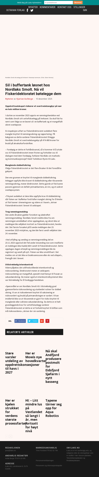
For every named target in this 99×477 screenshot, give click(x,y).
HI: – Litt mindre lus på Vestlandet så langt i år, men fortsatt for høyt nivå (33, 415)
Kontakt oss (64, 7)
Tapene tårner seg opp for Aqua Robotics (53, 408)
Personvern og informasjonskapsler (49, 465)
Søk (85, 10)
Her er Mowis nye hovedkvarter (36, 357)
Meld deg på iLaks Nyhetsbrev (29, 3)
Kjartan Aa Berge (25, 99)
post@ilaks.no (10, 450)
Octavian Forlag (15, 10)
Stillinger (79, 7)
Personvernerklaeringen (45, 460)
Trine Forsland (41, 450)
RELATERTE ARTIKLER (20, 332)
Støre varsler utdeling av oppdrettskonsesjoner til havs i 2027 (22, 362)
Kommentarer (47, 7)
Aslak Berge (9, 458)
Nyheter (33, 7)
